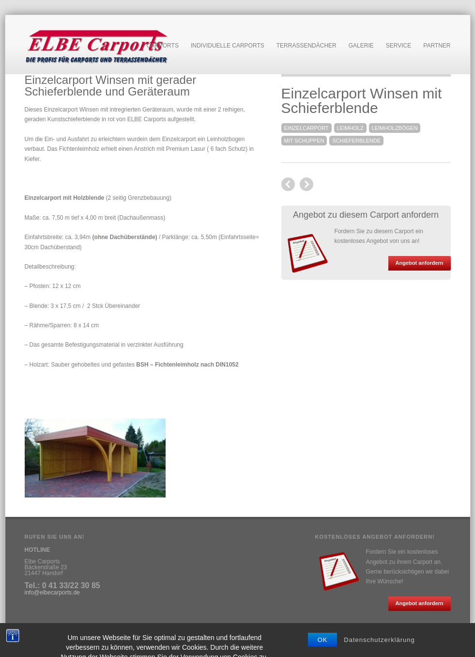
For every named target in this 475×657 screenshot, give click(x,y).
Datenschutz (74, 634)
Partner (436, 45)
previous (306, 184)
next (288, 184)
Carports (162, 46)
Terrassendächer (306, 45)
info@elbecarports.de (52, 592)
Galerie (361, 45)
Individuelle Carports (227, 46)
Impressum (39, 634)
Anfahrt (103, 634)
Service (398, 46)
